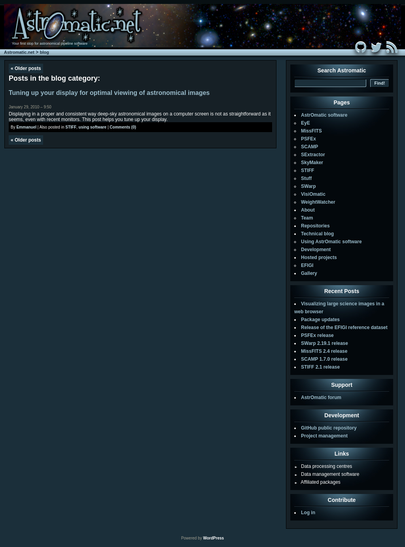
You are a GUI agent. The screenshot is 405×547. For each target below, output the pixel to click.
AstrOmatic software (324, 115)
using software (93, 127)
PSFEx (308, 139)
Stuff (306, 178)
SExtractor (313, 154)
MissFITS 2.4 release (324, 351)
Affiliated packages (317, 482)
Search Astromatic (341, 70)
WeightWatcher (318, 202)
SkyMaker (312, 162)
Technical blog (317, 234)
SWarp (308, 186)
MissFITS (311, 131)
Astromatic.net (19, 52)
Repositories (315, 226)
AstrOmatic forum (321, 397)
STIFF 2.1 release (320, 367)
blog (44, 52)
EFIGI (307, 265)
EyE (305, 123)
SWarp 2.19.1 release (324, 343)
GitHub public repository (329, 428)
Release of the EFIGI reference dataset (344, 327)
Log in (308, 512)
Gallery (309, 273)
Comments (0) (123, 127)
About (308, 210)
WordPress (213, 538)
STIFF (70, 127)
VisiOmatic (313, 194)
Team (307, 218)
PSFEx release (317, 335)
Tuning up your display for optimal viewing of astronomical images (109, 92)
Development (316, 249)
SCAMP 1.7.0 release (324, 359)
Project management (324, 436)
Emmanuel (26, 127)
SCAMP (309, 147)
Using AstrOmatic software (331, 241)
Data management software (326, 474)
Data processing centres (323, 466)
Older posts (26, 68)
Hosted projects (319, 257)
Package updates (320, 319)
